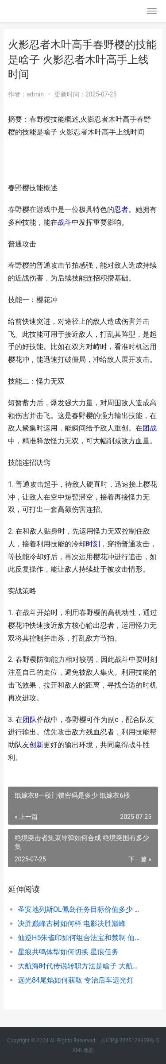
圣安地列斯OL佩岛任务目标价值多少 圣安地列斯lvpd (81, 909)
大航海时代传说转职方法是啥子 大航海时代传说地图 (81, 966)
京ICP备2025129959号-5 (129, 1040)
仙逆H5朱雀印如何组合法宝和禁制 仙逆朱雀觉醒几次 (81, 937)
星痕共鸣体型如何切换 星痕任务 (68, 952)
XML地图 (82, 1050)
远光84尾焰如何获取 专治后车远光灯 (76, 980)
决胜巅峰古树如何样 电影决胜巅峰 (72, 923)
